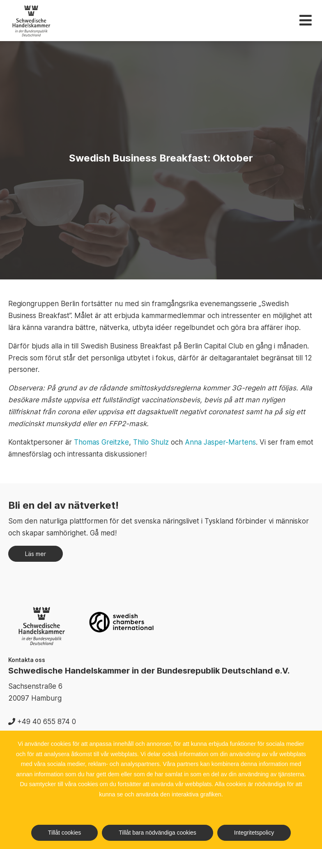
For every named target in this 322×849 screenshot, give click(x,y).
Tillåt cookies (64, 832)
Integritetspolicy (254, 832)
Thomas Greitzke (101, 442)
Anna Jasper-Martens (220, 442)
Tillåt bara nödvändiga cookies (157, 832)
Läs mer (35, 553)
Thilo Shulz (151, 442)
